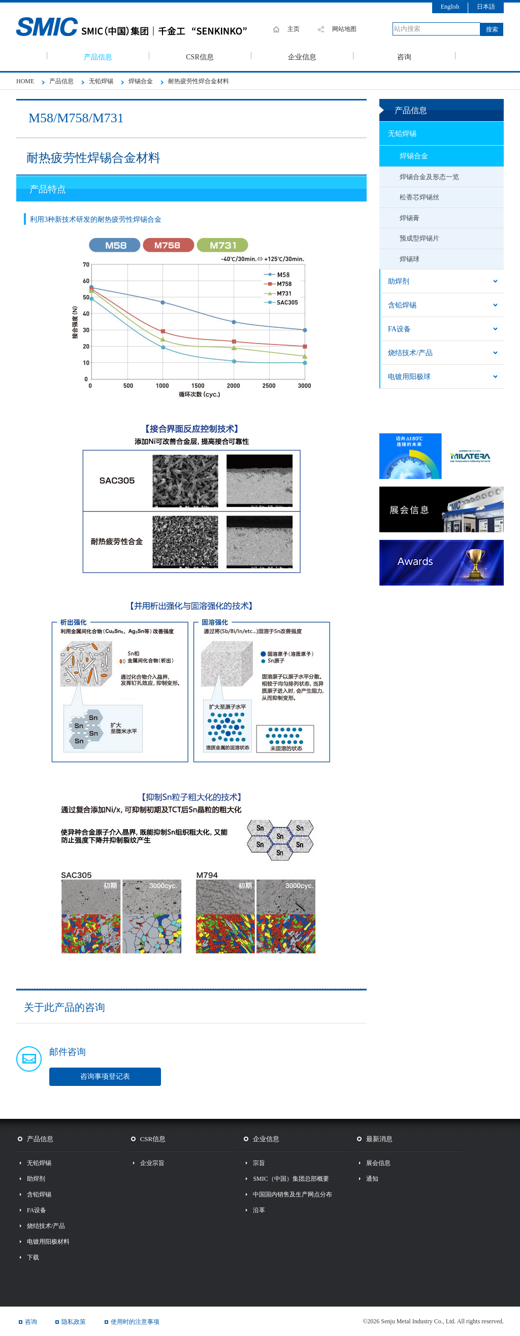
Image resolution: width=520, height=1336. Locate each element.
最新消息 (379, 1139)
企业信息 (302, 56)
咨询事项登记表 (105, 1076)
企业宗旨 (152, 1163)
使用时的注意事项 (135, 1321)
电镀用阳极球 (409, 377)
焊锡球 (409, 259)
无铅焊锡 (402, 134)
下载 (33, 1257)
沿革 (259, 1210)
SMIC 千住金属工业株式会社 (143, 27)
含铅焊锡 (402, 305)
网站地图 (344, 28)
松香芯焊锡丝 (419, 197)
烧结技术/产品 (410, 353)
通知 (372, 1178)
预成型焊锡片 (419, 238)
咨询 (404, 56)
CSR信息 (199, 56)
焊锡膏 (409, 218)
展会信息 (378, 1163)
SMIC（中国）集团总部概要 (291, 1178)
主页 (293, 28)
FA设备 (399, 329)
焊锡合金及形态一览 (429, 177)
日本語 (486, 6)
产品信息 (98, 56)
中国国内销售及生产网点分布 (292, 1194)
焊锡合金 (414, 156)
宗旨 (259, 1163)
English (450, 6)
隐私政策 (73, 1321)
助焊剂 (398, 281)
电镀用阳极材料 (48, 1241)
